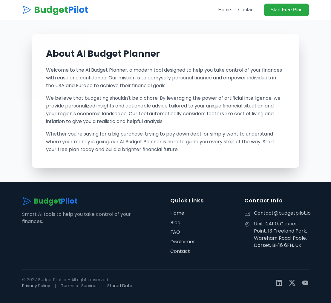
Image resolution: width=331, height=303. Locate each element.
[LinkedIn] (279, 282)
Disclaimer (182, 241)
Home (224, 9)
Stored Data (119, 286)
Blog (175, 222)
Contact (246, 9)
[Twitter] (292, 282)
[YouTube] (305, 282)
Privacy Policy (36, 286)
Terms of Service (78, 286)
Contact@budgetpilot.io (282, 213)
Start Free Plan (286, 9)
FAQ (175, 232)
